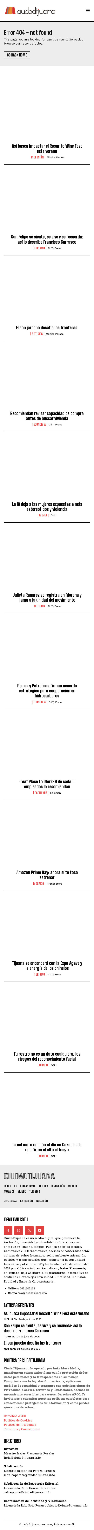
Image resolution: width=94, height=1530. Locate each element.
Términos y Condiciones (22, 1429)
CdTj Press (54, 248)
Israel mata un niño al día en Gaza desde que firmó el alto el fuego (47, 1147)
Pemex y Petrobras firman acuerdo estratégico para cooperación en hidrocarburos (47, 691)
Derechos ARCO (15, 1416)
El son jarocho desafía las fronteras (47, 327)
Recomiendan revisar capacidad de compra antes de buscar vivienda (47, 416)
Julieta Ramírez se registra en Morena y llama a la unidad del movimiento (47, 597)
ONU (53, 515)
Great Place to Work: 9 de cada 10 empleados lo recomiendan (47, 784)
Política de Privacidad (20, 1424)
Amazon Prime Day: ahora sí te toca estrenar (47, 875)
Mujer (43, 515)
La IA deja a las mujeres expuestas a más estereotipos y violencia (47, 507)
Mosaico (38, 883)
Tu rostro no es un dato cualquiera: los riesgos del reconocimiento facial (47, 1056)
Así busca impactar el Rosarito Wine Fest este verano (47, 148)
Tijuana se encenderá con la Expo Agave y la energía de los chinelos (47, 966)
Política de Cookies (18, 1420)
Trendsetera (54, 883)
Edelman (55, 793)
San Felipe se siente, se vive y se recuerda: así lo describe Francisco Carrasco (47, 239)
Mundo (43, 1065)
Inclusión (37, 157)
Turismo (39, 248)
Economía (39, 424)
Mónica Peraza (55, 157)
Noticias (37, 333)
